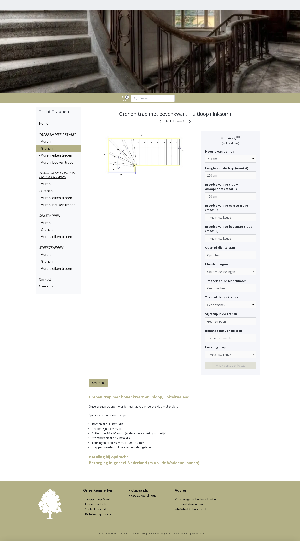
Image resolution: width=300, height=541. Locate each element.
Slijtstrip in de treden (221, 314)
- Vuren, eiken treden (55, 155)
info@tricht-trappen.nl (190, 509)
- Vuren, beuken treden (57, 162)
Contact (45, 279)
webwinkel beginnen (159, 533)
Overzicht (98, 383)
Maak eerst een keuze (230, 365)
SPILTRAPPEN (49, 215)
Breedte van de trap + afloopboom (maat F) (221, 187)
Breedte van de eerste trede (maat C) (226, 208)
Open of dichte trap (220, 248)
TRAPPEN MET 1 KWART (57, 134)
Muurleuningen (216, 264)
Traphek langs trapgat (222, 297)
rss (143, 533)
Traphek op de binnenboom (225, 281)
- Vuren (45, 141)
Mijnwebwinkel (196, 533)
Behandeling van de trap (223, 331)
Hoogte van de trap (219, 151)
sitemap (134, 533)
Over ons (46, 286)
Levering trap (215, 347)
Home (43, 123)
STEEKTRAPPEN (51, 247)
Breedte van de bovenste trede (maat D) (228, 229)
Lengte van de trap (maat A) (226, 168)
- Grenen (46, 148)
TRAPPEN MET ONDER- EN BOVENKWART (56, 175)
